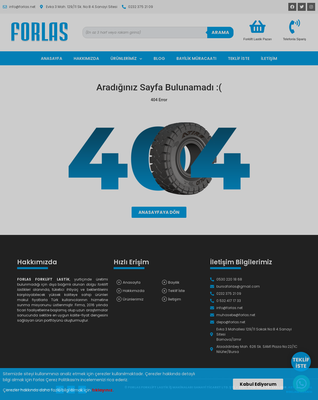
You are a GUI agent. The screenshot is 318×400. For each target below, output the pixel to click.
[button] (258, 384)
